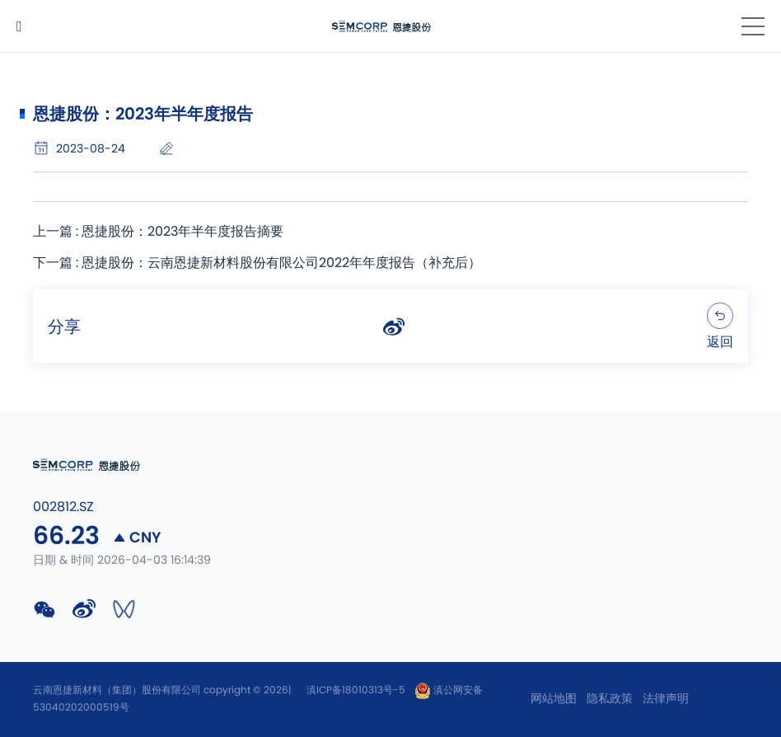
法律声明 (666, 699)
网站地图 (554, 699)
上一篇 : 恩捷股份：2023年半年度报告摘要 (158, 231)
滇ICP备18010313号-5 (355, 690)
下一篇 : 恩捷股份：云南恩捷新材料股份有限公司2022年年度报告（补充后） (257, 263)
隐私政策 (610, 699)
